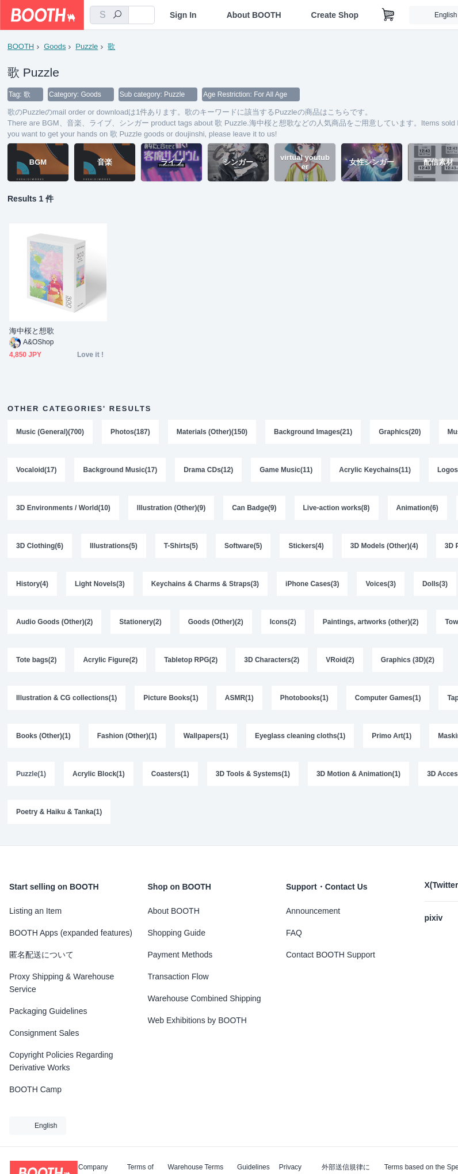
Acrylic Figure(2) (110, 660)
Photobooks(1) (304, 698)
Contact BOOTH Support (330, 954)
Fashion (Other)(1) (127, 736)
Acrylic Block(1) (98, 774)
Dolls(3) (435, 584)
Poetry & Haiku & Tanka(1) (59, 812)
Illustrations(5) (114, 546)
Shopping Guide (176, 932)
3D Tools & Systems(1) (253, 774)
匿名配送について (41, 954)
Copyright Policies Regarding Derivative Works (61, 1061)
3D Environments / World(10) (63, 508)
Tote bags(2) (36, 660)
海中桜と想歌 (31, 330)
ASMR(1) (239, 698)
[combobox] (109, 15)
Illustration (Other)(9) (171, 508)
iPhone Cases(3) (312, 584)
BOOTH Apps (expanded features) (70, 932)
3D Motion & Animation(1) (358, 774)
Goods (55, 46)
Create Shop (334, 15)
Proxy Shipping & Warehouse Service (61, 983)
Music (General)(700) (50, 432)
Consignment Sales (44, 1033)
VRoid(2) (340, 660)
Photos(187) (130, 432)
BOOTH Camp (35, 1089)
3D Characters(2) (271, 660)
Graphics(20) (400, 432)
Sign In (183, 15)
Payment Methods (180, 954)
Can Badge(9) (254, 508)
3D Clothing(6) (39, 546)
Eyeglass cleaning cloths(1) (300, 736)
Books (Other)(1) (43, 736)
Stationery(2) (140, 622)
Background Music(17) (120, 470)
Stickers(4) (305, 546)
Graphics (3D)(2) (407, 660)
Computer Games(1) (388, 698)
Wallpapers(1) (206, 736)
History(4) (32, 584)
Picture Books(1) (170, 698)
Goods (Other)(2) (215, 622)
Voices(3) (380, 584)
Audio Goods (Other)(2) (54, 622)
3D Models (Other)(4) (384, 546)
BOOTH (20, 46)
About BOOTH (254, 15)
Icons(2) (283, 622)
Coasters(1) (170, 774)
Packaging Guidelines (48, 1011)
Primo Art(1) (391, 736)
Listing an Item (35, 910)
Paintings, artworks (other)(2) (371, 622)
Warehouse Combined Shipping (204, 998)
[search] (117, 15)
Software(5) (243, 546)
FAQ (294, 932)
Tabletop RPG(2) (190, 660)
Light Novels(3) (100, 584)
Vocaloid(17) (36, 470)
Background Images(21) (313, 432)
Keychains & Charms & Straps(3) (205, 584)
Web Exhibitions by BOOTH (197, 1020)
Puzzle (86, 46)
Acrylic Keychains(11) (375, 470)
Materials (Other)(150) (212, 432)
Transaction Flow (178, 976)
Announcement (313, 910)
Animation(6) (417, 508)
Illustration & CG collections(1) (66, 698)
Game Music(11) (285, 470)
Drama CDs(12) (208, 470)
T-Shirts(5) (181, 546)
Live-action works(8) (336, 508)
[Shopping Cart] (388, 15)
